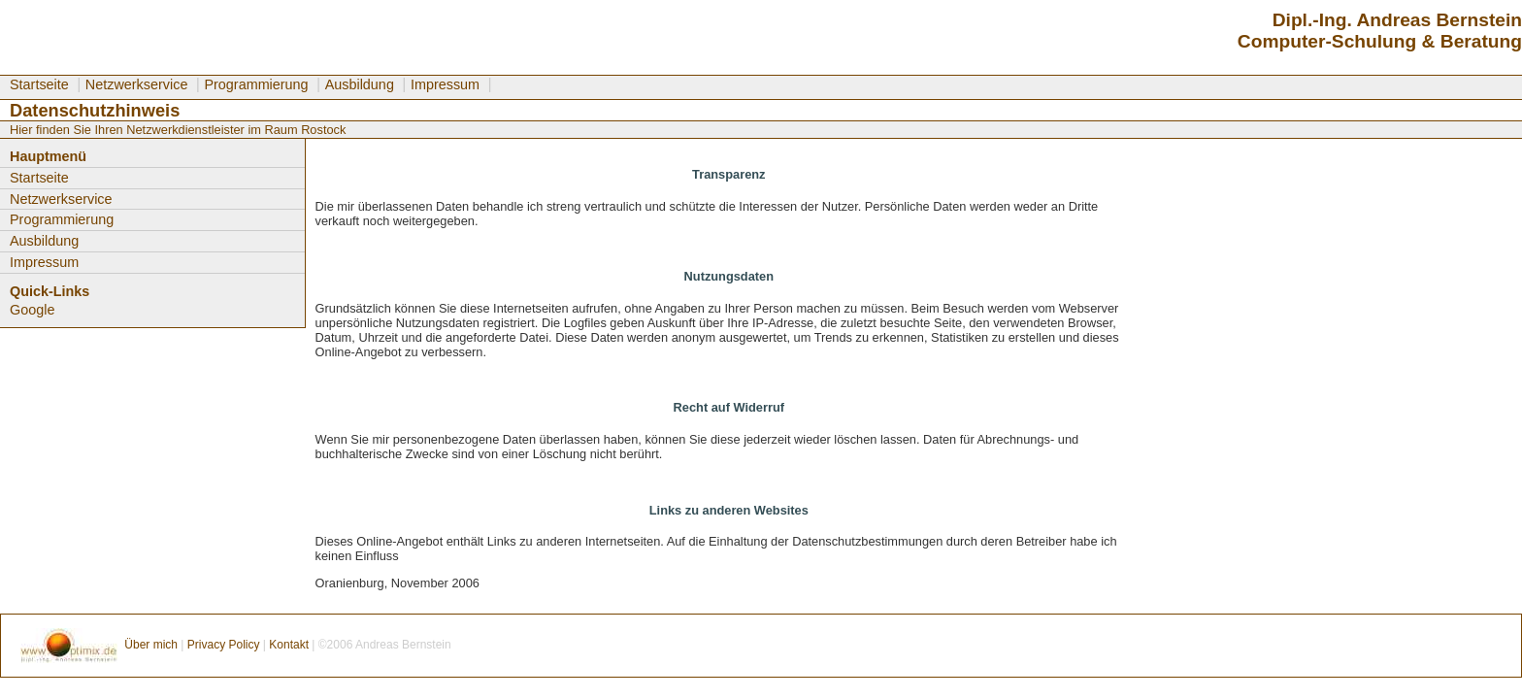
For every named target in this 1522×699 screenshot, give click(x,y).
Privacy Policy (223, 644)
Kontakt (290, 644)
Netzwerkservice (136, 84)
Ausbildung (359, 84)
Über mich (152, 644)
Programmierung (256, 84)
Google (32, 309)
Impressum (445, 84)
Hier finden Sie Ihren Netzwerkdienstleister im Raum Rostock (178, 129)
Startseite (39, 84)
